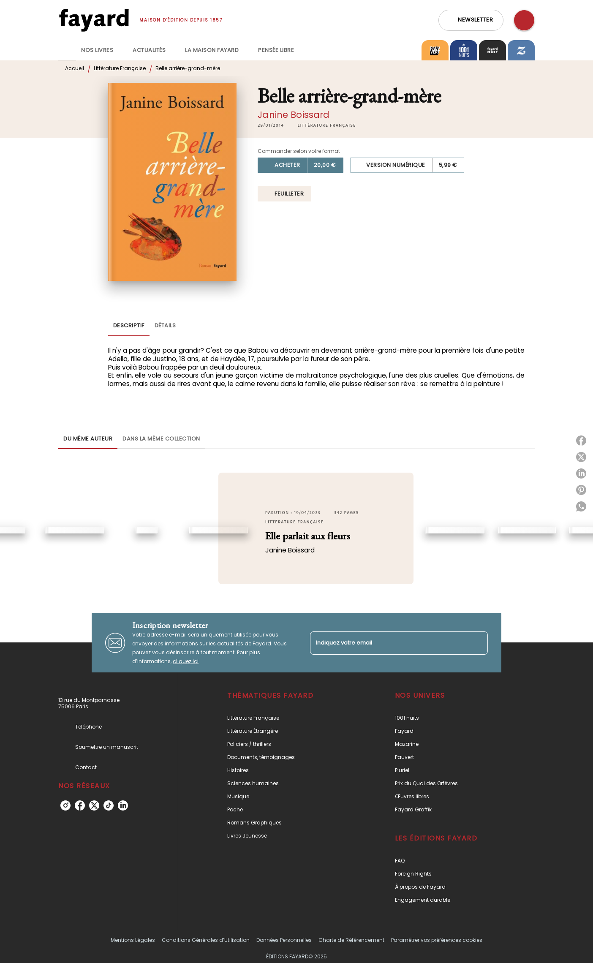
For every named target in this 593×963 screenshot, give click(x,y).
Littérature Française (120, 68)
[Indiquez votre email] (388, 643)
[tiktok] (108, 805)
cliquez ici (186, 661)
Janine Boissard (293, 115)
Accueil (74, 68)
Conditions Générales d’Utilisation (206, 940)
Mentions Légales (133, 940)
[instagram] (65, 805)
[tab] (67, 50)
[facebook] (80, 805)
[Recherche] (524, 20)
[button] (470, 20)
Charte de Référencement (351, 940)
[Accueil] (93, 20)
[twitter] (94, 805)
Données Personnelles (284, 940)
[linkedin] (123, 805)
